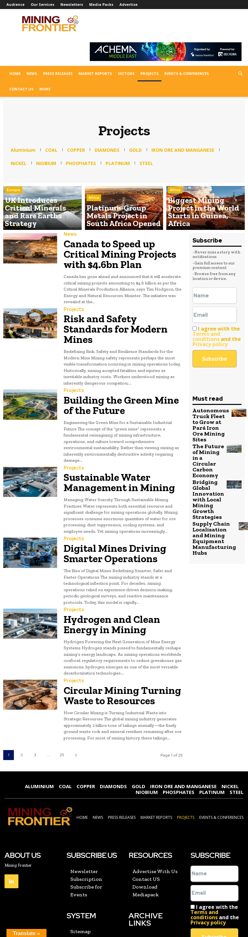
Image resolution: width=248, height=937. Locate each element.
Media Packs (101, 4)
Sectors (126, 73)
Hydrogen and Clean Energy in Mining (118, 571)
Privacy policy (210, 344)
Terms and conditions (206, 336)
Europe (13, 205)
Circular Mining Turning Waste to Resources (120, 636)
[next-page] (75, 694)
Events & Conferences (186, 73)
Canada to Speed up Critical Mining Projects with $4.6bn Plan (123, 245)
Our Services (42, 4)
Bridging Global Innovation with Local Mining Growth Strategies (204, 470)
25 (62, 694)
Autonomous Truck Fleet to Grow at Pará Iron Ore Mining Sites (207, 419)
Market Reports (95, 73)
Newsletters (71, 4)
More (44, 89)
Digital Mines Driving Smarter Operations (118, 506)
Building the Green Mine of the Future (118, 369)
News (31, 73)
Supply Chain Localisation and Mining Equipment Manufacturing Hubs (209, 499)
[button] (240, 73)
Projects (149, 73)
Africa (93, 205)
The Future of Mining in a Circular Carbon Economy (206, 442)
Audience (15, 4)
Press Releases (58, 73)
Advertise (128, 4)
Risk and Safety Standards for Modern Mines (117, 304)
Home (15, 73)
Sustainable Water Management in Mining (122, 441)
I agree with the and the (216, 336)
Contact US (21, 89)
